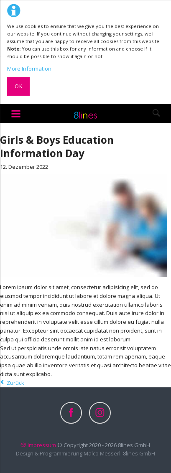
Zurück (15, 383)
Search (156, 113)
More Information (29, 68)
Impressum (42, 445)
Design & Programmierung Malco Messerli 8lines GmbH (85, 453)
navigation (16, 114)
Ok (19, 86)
